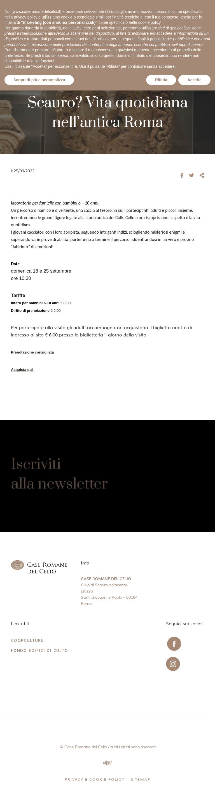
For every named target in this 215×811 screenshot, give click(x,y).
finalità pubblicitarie (154, 39)
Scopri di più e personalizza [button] (39, 80)
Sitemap (140, 779)
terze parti (91, 28)
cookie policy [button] (149, 22)
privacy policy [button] (25, 17)
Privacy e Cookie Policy (94, 779)
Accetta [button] (194, 80)
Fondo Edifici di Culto (39, 650)
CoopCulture (27, 640)
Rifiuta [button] (161, 80)
